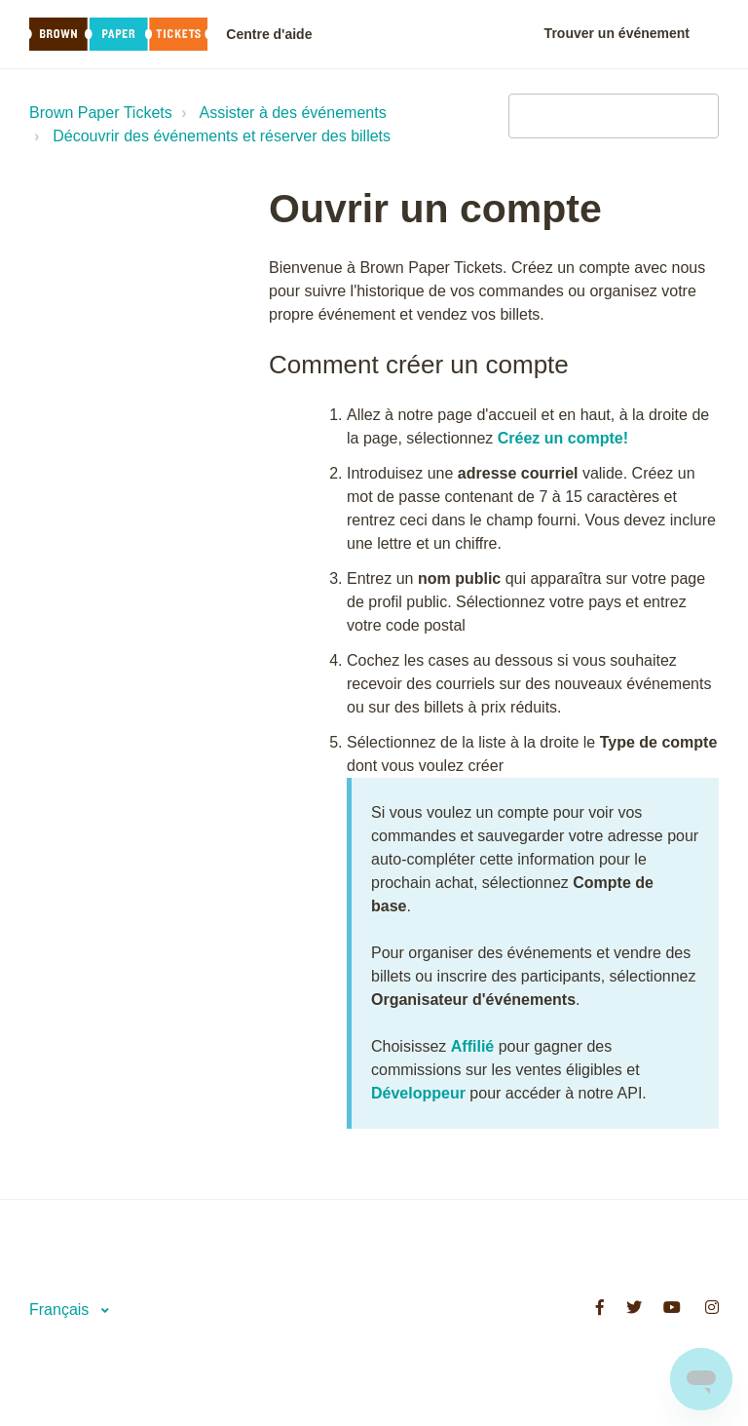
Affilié (472, 1046)
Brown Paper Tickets (100, 112)
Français (61, 1309)
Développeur (418, 1093)
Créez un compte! (563, 438)
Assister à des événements (293, 112)
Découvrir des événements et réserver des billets (222, 136)
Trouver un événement (617, 33)
